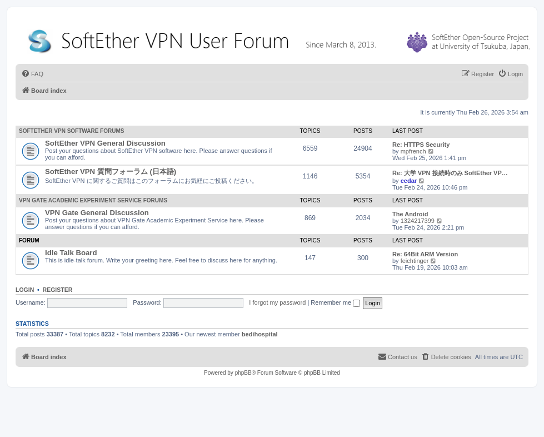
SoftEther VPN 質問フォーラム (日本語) (110, 171)
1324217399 (418, 220)
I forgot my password (277, 302)
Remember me (335, 302)
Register (58, 289)
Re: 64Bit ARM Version (425, 254)
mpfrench (413, 151)
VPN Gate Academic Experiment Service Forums (93, 200)
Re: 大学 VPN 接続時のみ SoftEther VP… (450, 173)
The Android (410, 214)
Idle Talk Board (71, 253)
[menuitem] (32, 74)
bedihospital (260, 334)
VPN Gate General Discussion (97, 212)
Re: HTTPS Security (421, 144)
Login (25, 289)
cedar (409, 180)
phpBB (243, 373)
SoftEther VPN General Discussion (105, 143)
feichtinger (415, 260)
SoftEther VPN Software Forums (71, 131)
